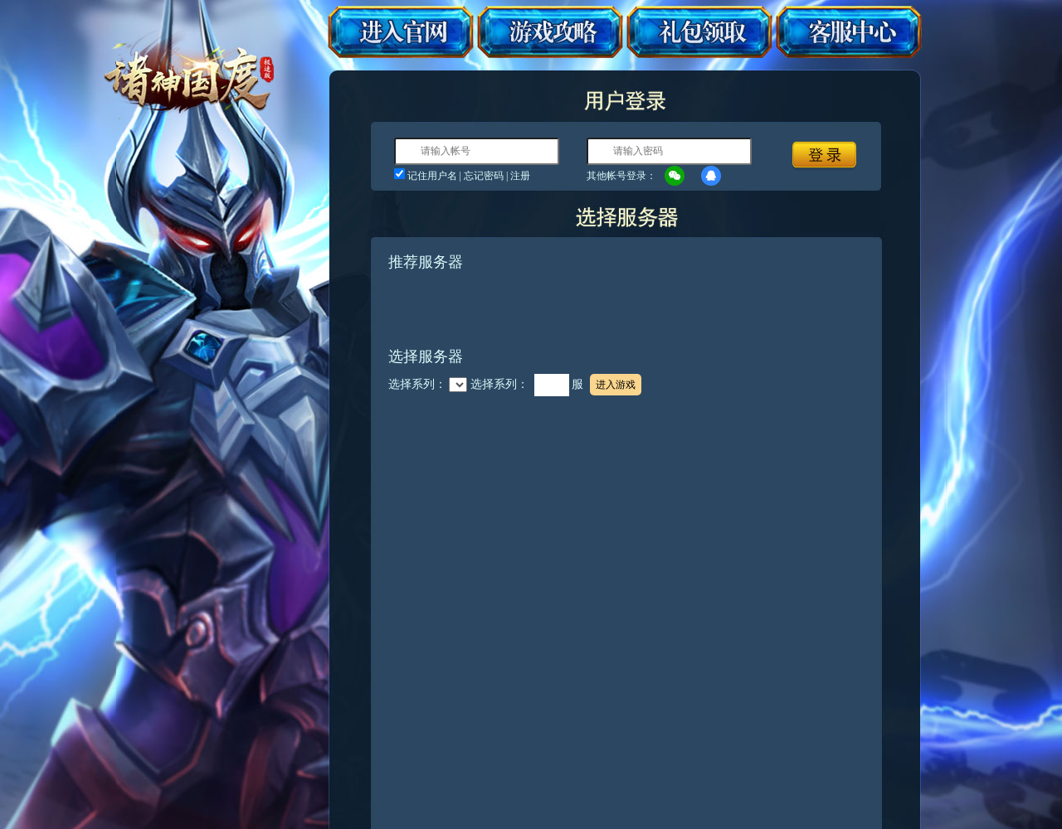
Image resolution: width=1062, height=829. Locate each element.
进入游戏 (616, 384)
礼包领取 (699, 32)
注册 (520, 176)
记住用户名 (432, 176)
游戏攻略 (549, 32)
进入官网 (401, 32)
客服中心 (848, 32)
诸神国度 (189, 72)
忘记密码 (484, 176)
